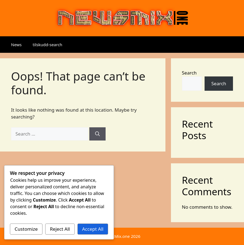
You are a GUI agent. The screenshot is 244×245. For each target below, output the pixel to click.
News (16, 44)
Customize (26, 229)
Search (189, 73)
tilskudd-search (47, 44)
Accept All (92, 229)
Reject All (60, 229)
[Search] (97, 134)
